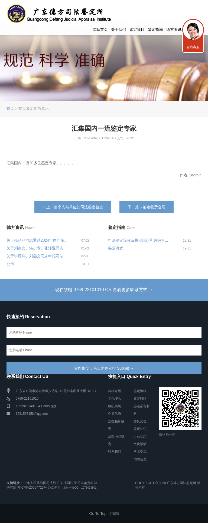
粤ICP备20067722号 (32, 487)
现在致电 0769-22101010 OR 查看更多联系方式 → (104, 289)
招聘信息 (140, 459)
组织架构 (114, 406)
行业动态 (140, 436)
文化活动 (140, 444)
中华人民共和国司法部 (40, 483)
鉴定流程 (115, 248)
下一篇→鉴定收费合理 (146, 207)
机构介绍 (114, 391)
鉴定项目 (137, 29)
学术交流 (140, 451)
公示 (10, 264)
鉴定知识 (140, 429)
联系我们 (114, 451)
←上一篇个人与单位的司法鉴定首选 (73, 207)
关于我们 (118, 29)
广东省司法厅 (67, 483)
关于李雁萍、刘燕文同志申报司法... (36, 256)
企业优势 (114, 414)
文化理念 (114, 398)
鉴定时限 (140, 398)
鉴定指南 (155, 29)
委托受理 (140, 421)
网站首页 (100, 29)
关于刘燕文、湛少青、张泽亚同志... (36, 248)
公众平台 (54, 487)
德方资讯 (173, 29)
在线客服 (193, 47)
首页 (10, 108)
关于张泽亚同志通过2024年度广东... (36, 240)
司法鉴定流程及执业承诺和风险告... (138, 240)
